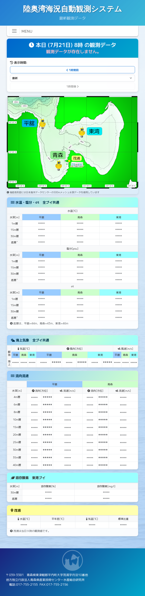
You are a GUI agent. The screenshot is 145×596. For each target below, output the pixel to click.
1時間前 (72, 70)
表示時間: (18, 62)
